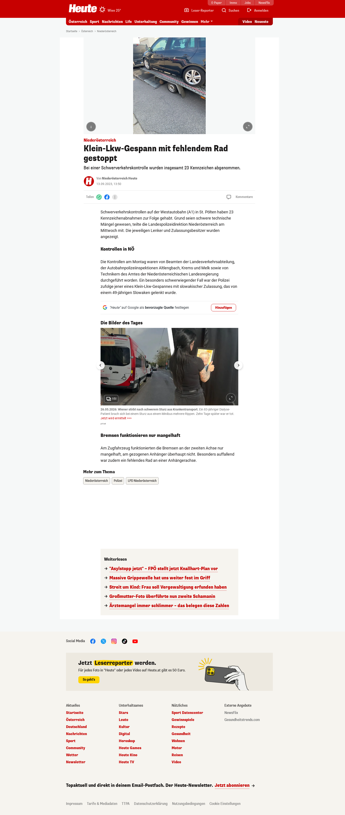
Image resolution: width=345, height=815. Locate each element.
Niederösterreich (106, 31)
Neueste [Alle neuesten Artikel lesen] (261, 21)
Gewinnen (189, 21)
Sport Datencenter (187, 713)
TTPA (126, 803)
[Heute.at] (83, 8)
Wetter (72, 755)
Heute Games (130, 748)
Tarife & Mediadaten (102, 803)
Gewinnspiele (183, 720)
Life (128, 21)
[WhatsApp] (99, 197)
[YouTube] (135, 641)
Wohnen (178, 741)
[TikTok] (124, 641)
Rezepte (178, 727)
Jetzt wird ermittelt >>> (116, 418)
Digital (124, 734)
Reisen (177, 755)
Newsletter (75, 762)
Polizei (118, 481)
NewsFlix (231, 713)
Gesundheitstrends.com (242, 720)
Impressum (74, 803)
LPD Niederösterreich (142, 481)
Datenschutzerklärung (151, 803)
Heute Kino (128, 755)
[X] (103, 641)
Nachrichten (112, 21)
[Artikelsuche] (230, 10)
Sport (94, 21)
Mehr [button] (205, 21)
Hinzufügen (223, 308)
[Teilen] (114, 197)
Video (176, 762)
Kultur (124, 727)
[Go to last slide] (100, 365)
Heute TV (126, 762)
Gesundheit (181, 734)
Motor (177, 748)
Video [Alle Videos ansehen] (247, 21)
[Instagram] (114, 641)
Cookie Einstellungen (224, 803)
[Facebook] (107, 197)
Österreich (78, 21)
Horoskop (127, 741)
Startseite (71, 31)
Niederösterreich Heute (119, 178)
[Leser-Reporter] (199, 10)
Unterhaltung (145, 21)
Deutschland (76, 727)
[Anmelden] (257, 10)
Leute (123, 720)
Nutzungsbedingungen (188, 803)
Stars (123, 713)
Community (169, 21)
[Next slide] (238, 365)
